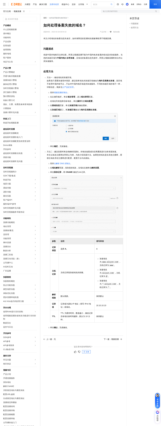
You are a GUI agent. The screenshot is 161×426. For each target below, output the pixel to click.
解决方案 (43, 4)
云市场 (81, 4)
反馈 (86, 352)
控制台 (139, 4)
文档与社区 (54, 4)
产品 (35, 4)
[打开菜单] (4, 4)
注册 (145, 4)
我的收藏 (116, 32)
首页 (45, 18)
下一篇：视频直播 (113, 339)
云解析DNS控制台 (62, 163)
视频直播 (17, 11)
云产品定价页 (68, 87)
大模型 (27, 4)
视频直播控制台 (61, 92)
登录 (155, 4)
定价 (74, 4)
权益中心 (65, 4)
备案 (132, 4)
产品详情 (103, 32)
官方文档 (7, 11)
